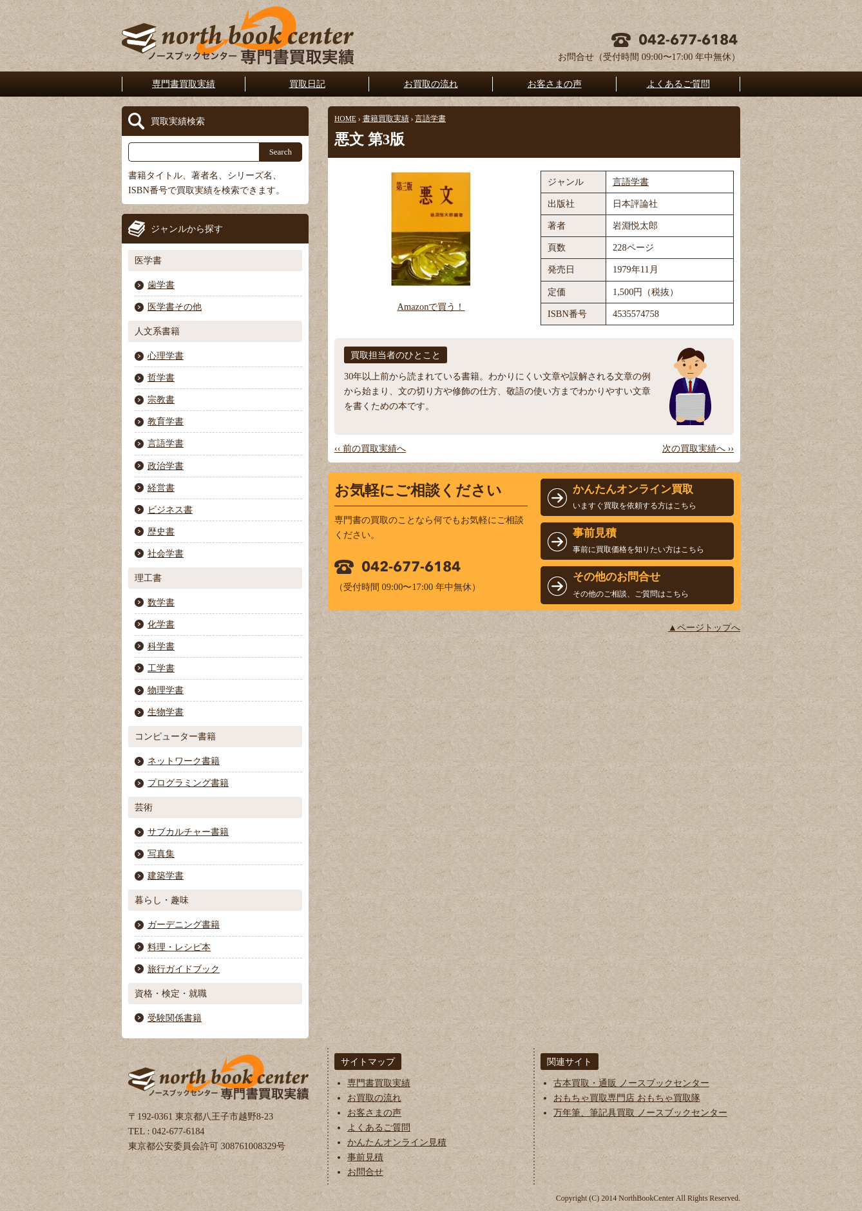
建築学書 (166, 875)
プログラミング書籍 (188, 782)
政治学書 (166, 466)
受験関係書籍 (175, 1018)
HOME (345, 118)
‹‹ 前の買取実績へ (370, 448)
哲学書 (161, 377)
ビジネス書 (170, 509)
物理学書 (166, 690)
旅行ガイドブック (184, 969)
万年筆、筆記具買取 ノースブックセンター (640, 1112)
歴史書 (161, 531)
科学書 (161, 646)
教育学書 (166, 421)
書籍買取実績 (386, 118)
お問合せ (365, 1172)
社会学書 (166, 553)
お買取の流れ (431, 84)
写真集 (161, 853)
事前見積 (365, 1157)
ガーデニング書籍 (184, 924)
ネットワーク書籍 (184, 761)
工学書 (161, 668)
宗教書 (161, 399)
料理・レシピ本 (179, 947)
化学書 (161, 624)
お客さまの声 (555, 84)
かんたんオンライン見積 (396, 1142)
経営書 (161, 487)
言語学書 (430, 118)
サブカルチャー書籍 (188, 831)
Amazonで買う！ (431, 306)
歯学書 (161, 285)
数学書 (161, 602)
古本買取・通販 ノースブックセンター (631, 1083)
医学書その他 (175, 306)
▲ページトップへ (704, 627)
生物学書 (166, 712)
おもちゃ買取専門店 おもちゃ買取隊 (626, 1097)
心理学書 (166, 355)
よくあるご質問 (678, 84)
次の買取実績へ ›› (698, 448)
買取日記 (307, 84)
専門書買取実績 (183, 84)
